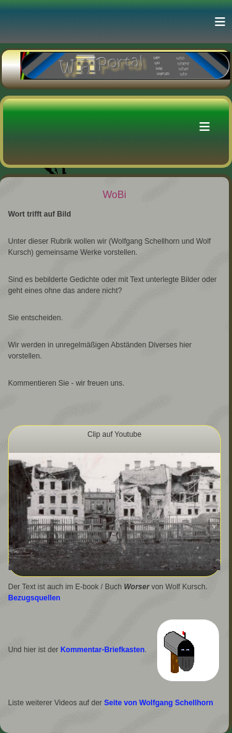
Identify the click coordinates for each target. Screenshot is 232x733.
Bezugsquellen (34, 598)
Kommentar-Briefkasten (103, 650)
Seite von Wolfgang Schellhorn (158, 702)
